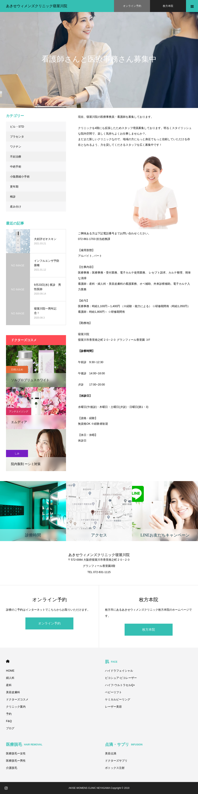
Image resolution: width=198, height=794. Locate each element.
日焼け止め (17, 369)
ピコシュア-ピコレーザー (121, 677)
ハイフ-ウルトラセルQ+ (120, 685)
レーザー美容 (113, 706)
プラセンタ (17, 136)
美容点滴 (110, 753)
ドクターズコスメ (17, 699)
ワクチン (15, 146)
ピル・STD (17, 126)
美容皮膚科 (13, 692)
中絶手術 (15, 166)
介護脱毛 (11, 767)
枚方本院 (148, 629)
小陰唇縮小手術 (20, 176)
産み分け (15, 206)
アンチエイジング (18, 411)
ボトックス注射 (115, 767)
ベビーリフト (113, 692)
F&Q (9, 721)
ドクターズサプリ (116, 760)
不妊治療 (15, 156)
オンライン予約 (49, 623)
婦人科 (10, 677)
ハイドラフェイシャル (119, 670)
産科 (9, 685)
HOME (7, 661)
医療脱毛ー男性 (16, 760)
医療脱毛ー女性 (16, 753)
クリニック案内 (16, 706)
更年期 (14, 186)
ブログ (10, 728)
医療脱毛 (24, 744)
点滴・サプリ (123, 744)
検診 (13, 196)
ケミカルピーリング (117, 699)
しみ (17, 453)
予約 (9, 713)
